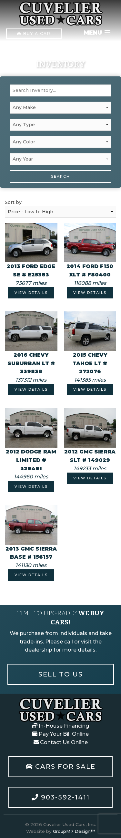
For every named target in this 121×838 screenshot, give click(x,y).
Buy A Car (34, 33)
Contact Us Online (61, 742)
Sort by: (60, 208)
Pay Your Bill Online (60, 734)
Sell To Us (60, 674)
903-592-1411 (61, 797)
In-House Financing (60, 726)
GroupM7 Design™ (74, 831)
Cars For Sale (61, 766)
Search (60, 176)
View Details (31, 292)
